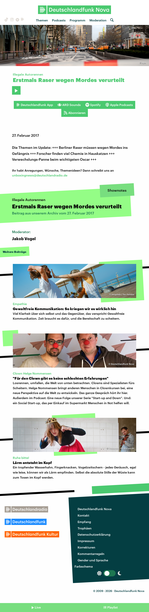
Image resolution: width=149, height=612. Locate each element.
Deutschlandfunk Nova (95, 509)
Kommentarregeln (91, 554)
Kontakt (83, 515)
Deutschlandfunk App (34, 105)
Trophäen (85, 528)
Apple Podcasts (119, 105)
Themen (42, 20)
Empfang (84, 522)
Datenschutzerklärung (94, 534)
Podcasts (59, 20)
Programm (77, 20)
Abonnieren (75, 113)
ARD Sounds (69, 105)
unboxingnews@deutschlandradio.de (39, 175)
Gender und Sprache (93, 560)
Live (38, 607)
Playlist (112, 607)
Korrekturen (86, 547)
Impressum (86, 541)
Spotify (93, 105)
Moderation (98, 20)
